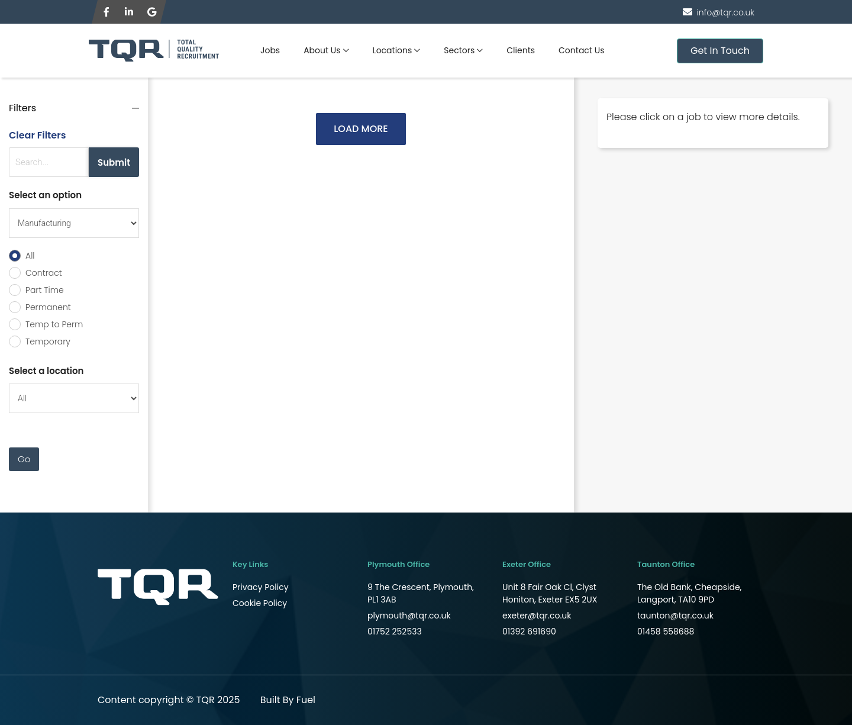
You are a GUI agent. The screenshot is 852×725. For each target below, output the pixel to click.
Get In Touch (720, 50)
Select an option (45, 195)
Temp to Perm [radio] (54, 324)
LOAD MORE (361, 129)
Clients (520, 50)
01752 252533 (394, 631)
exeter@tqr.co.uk (537, 615)
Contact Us (581, 50)
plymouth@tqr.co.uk (409, 615)
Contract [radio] (43, 273)
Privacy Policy (261, 587)
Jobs (270, 50)
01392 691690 (529, 631)
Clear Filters (37, 135)
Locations (392, 50)
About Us (322, 50)
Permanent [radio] (48, 307)
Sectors (459, 50)
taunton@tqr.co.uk (675, 615)
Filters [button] (22, 108)
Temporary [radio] (47, 341)
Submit (114, 162)
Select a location (46, 371)
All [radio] (30, 256)
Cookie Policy (260, 603)
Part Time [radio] (44, 290)
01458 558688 (665, 631)
